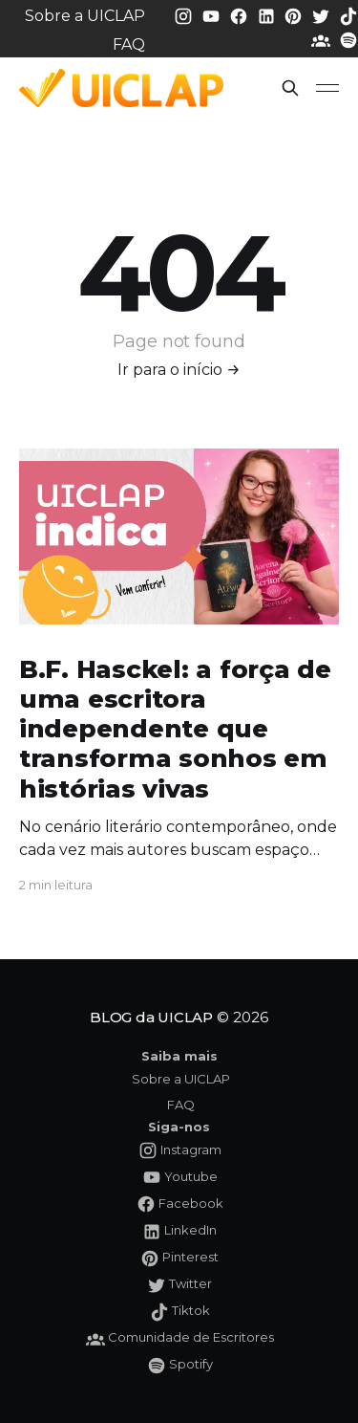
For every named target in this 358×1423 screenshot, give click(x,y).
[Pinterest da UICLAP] (295, 15)
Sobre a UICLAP (85, 16)
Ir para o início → (178, 370)
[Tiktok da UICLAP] (348, 15)
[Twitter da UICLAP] (322, 15)
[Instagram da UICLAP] (185, 15)
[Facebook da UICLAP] (240, 15)
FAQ (129, 44)
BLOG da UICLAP (151, 1017)
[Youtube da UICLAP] (212, 15)
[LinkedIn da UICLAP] (268, 15)
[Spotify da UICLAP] (348, 40)
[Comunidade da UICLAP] (322, 40)
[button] (290, 88)
